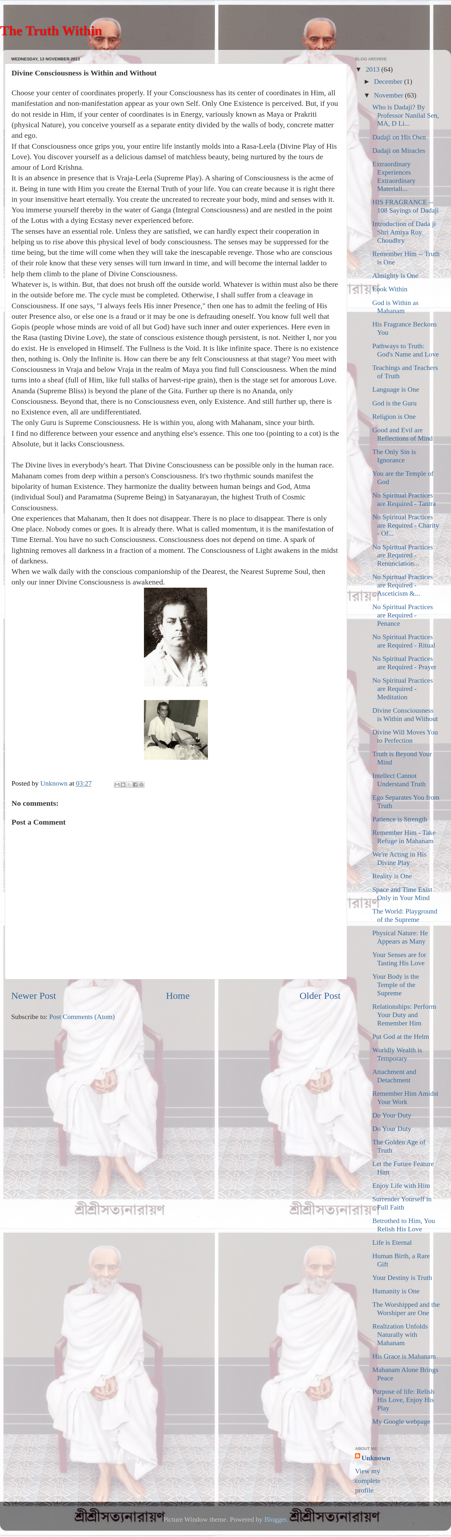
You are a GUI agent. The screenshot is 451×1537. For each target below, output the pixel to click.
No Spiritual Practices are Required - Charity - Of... (405, 525)
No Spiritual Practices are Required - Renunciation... (402, 555)
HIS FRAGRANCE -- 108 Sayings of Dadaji (405, 206)
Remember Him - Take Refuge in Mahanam (404, 837)
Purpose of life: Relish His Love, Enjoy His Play (403, 1400)
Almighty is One (395, 275)
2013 (373, 69)
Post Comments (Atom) (82, 1017)
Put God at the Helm (400, 1036)
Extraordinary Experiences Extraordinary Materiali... (393, 176)
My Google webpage (401, 1421)
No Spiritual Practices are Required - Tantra (404, 499)
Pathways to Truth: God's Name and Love (405, 350)
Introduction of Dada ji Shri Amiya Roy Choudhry (404, 232)
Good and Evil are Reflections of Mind (402, 434)
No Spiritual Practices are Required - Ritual (403, 641)
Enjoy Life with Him (401, 1185)
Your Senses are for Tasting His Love (399, 959)
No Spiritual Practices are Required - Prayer (404, 663)
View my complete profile (367, 1480)
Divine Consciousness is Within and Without (405, 715)
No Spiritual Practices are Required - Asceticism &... (402, 585)
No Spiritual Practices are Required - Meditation (402, 689)
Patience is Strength (399, 819)
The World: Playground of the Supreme (404, 915)
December (389, 81)
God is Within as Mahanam (395, 307)
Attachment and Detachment (394, 1076)
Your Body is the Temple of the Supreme (395, 985)
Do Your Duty (391, 1115)
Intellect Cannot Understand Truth (399, 780)
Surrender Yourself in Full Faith (401, 1203)
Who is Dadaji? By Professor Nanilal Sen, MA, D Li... (405, 115)
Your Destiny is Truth (402, 1278)
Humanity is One (396, 1291)
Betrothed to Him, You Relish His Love (403, 1225)
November (389, 95)
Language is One (395, 389)
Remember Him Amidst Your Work (405, 1098)
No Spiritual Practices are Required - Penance (402, 615)
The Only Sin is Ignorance (394, 456)
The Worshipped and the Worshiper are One (406, 1309)
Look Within (389, 289)
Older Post (320, 995)
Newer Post (33, 995)
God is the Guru (394, 403)
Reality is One (392, 876)
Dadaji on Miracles (398, 150)
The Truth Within (51, 30)
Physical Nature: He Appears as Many (400, 937)
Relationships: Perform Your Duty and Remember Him (404, 1015)
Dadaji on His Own (399, 137)
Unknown (375, 1458)
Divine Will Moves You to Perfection (405, 736)
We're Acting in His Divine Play (399, 859)
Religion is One (394, 416)
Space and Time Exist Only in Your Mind (402, 894)
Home (178, 995)
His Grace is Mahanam (404, 1356)
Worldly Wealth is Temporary (397, 1054)
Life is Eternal (392, 1242)
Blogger (275, 1519)
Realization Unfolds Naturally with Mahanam (400, 1334)
